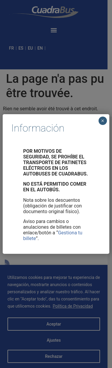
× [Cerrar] (102, 120)
